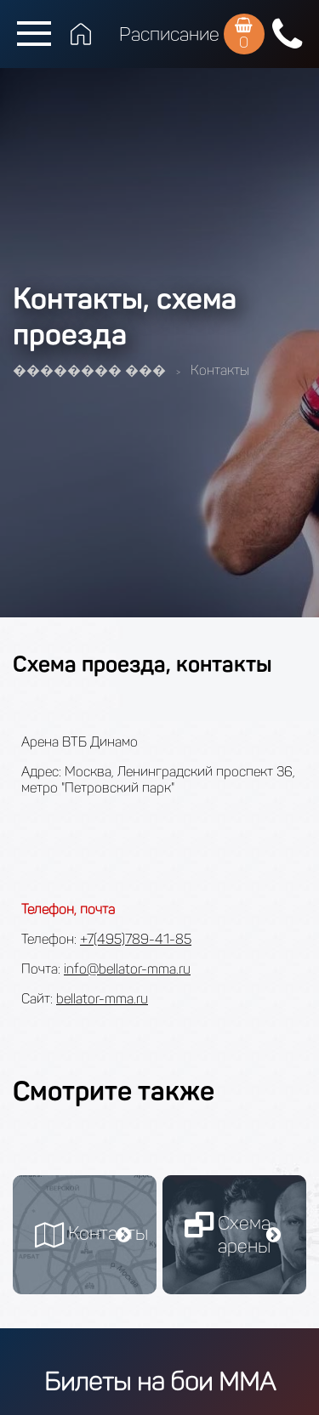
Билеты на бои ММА (160, 1382)
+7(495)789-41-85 (135, 939)
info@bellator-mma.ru (127, 969)
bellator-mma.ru (102, 999)
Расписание (169, 34)
